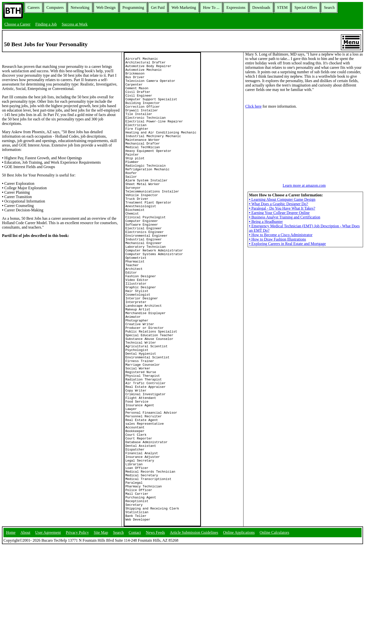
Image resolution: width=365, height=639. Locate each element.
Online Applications (239, 625)
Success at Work (75, 24)
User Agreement (48, 625)
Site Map (101, 625)
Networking (80, 7)
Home (10, 625)
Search (329, 7)
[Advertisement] (304, 143)
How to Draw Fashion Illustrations (277, 239)
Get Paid (158, 7)
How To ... (211, 7)
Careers (34, 7)
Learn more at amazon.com (304, 185)
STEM (282, 7)
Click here (253, 106)
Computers (55, 7)
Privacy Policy (77, 625)
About (25, 625)
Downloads (261, 7)
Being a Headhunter (266, 221)
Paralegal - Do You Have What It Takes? (282, 208)
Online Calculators (274, 625)
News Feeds (155, 625)
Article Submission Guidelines (194, 625)
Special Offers (305, 7)
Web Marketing (183, 7)
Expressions (235, 7)
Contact (135, 625)
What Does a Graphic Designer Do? (278, 204)
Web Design (106, 7)
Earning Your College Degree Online (279, 213)
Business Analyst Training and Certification (284, 217)
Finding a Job (46, 24)
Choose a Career (17, 24)
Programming (133, 7)
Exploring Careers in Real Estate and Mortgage (287, 244)
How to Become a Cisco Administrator (280, 235)
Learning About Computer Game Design (282, 199)
